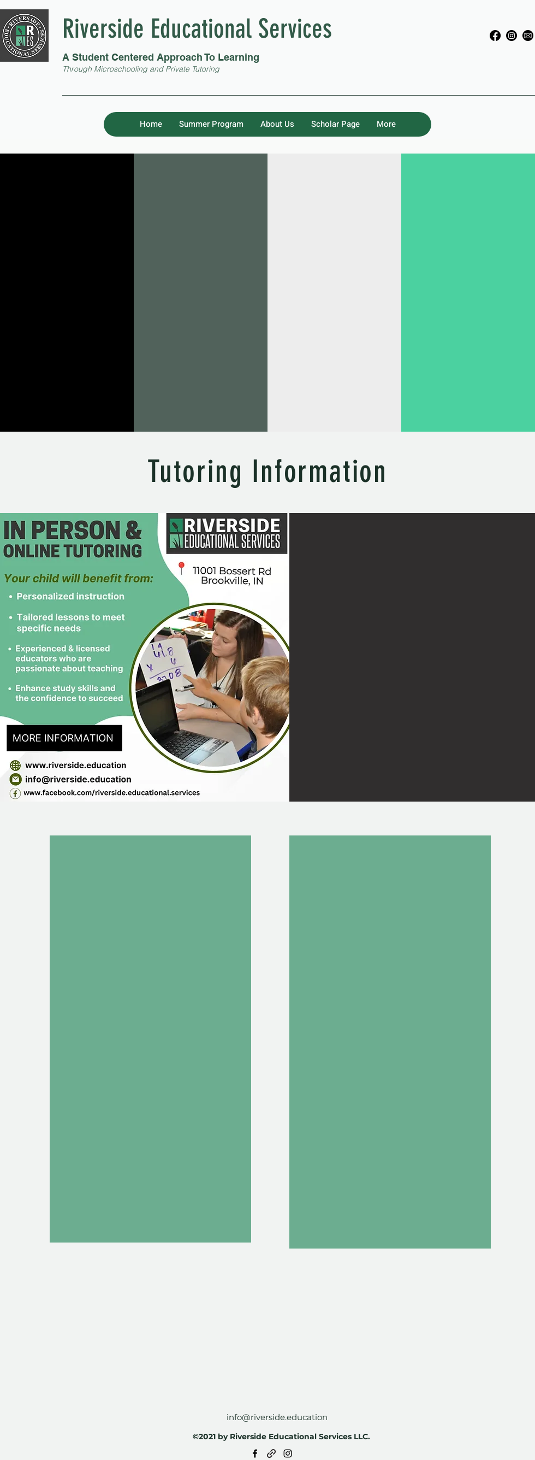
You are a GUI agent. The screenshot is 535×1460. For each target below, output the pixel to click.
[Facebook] (495, 35)
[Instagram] (511, 35)
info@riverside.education (277, 1417)
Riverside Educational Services (197, 28)
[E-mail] (527, 35)
